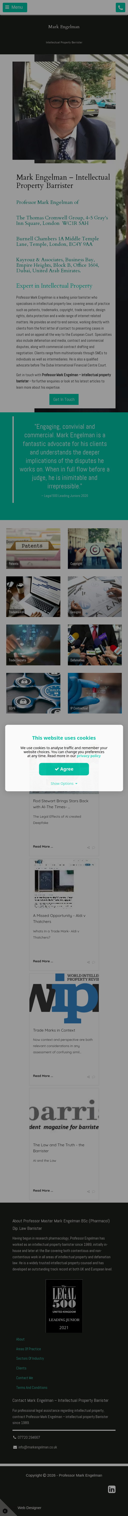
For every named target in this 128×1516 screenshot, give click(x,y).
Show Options (64, 783)
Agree (64, 769)
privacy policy (89, 755)
